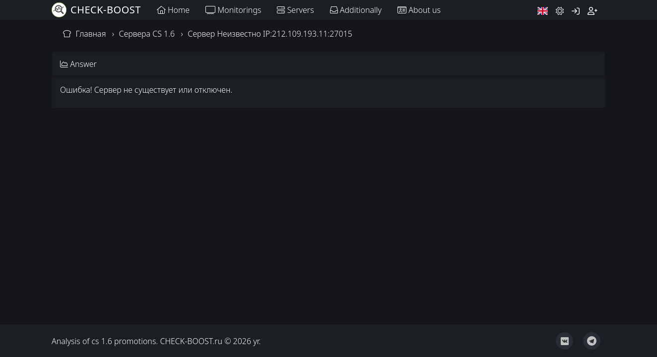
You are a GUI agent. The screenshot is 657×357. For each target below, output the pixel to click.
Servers (295, 9)
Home (173, 9)
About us (419, 9)
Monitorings (233, 9)
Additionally (356, 9)
